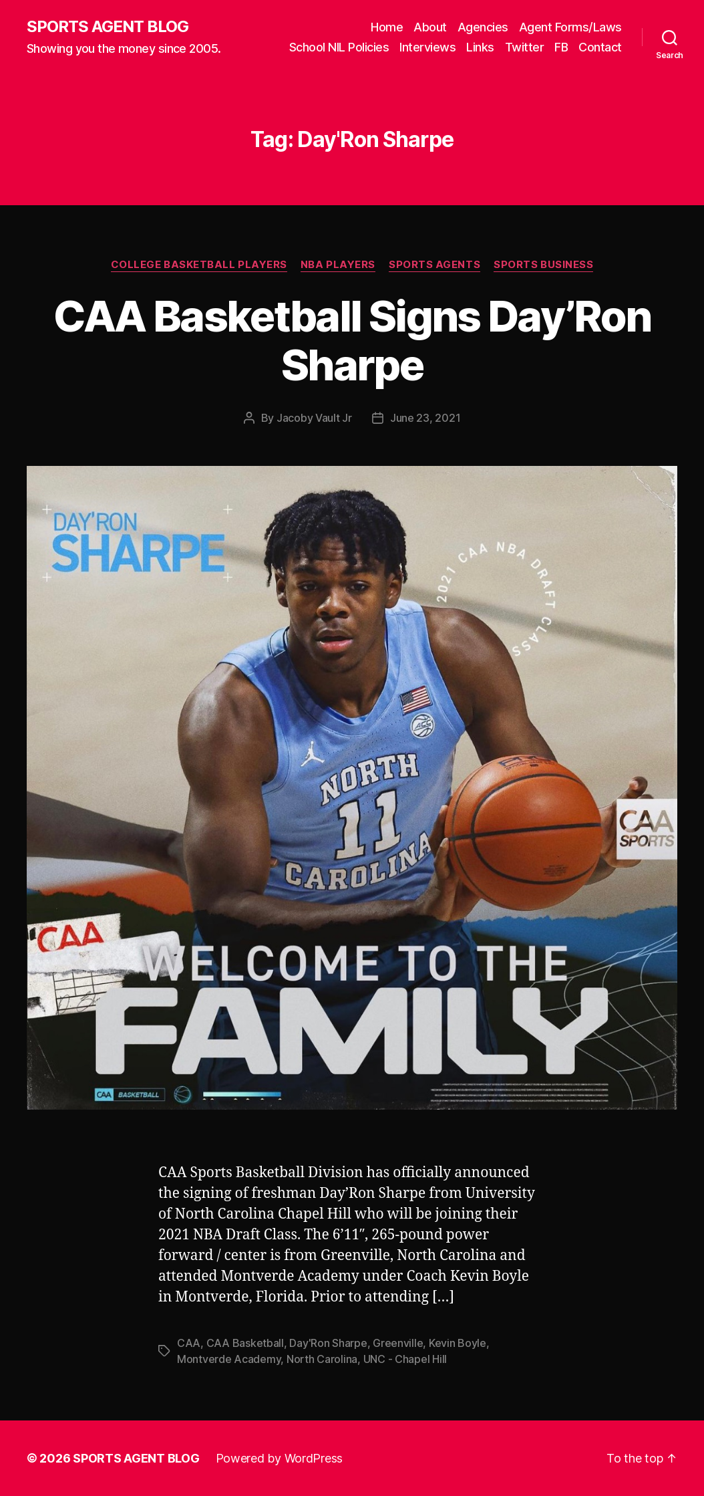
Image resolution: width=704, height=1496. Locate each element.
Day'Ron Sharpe (328, 1343)
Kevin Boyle (457, 1343)
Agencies (483, 27)
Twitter (524, 47)
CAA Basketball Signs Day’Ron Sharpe (352, 340)
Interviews (427, 47)
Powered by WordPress (279, 1458)
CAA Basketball (245, 1343)
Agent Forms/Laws (570, 27)
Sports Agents (434, 265)
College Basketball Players (199, 265)
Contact (600, 47)
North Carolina (322, 1359)
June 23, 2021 (425, 417)
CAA (188, 1343)
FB (561, 47)
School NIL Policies (339, 47)
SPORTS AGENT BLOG (107, 27)
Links (480, 47)
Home (387, 27)
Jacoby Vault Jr (314, 417)
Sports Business (543, 265)
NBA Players (338, 265)
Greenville (398, 1343)
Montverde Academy (229, 1359)
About (430, 27)
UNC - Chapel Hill (405, 1359)
